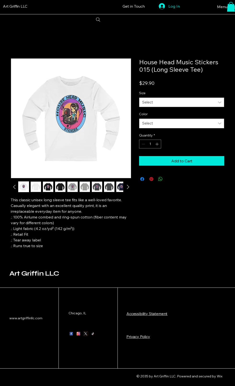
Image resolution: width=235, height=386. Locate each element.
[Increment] (157, 144)
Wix (220, 376)
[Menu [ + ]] (219, 6)
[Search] (98, 20)
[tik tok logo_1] (92, 333)
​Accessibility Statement (146, 313)
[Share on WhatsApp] (160, 179)
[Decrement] (143, 144)
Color (143, 114)
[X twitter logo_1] (85, 333)
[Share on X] (169, 179)
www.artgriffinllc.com (25, 318)
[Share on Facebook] (142, 179)
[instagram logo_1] (78, 333)
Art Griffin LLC (34, 273)
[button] (231, 7)
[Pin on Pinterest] (151, 179)
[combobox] (181, 102)
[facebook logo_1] (71, 333)
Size (142, 93)
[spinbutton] (150, 144)
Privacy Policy (138, 336)
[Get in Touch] (133, 6)
